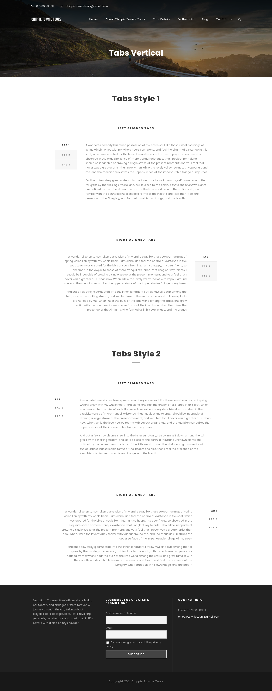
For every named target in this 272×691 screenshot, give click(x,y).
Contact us (224, 19)
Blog (205, 19)
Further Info (186, 19)
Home (93, 19)
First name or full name (121, 613)
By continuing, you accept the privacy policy (133, 644)
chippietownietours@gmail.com (199, 617)
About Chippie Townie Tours (125, 19)
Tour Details (161, 19)
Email (109, 628)
